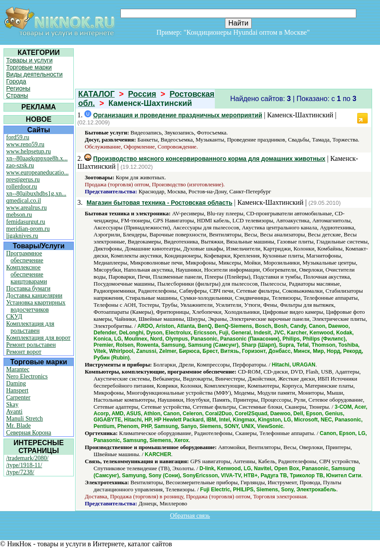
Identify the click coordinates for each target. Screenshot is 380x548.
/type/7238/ (20, 472)
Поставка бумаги (28, 288)
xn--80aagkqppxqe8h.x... (37, 158)
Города (16, 81)
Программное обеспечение (24, 257)
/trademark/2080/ (27, 458)
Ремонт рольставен (31, 344)
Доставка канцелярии (34, 295)
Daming (16, 383)
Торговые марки (29, 67)
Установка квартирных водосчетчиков (35, 306)
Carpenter (18, 397)
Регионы (18, 88)
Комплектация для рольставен (30, 327)
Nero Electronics (26, 376)
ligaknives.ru (22, 235)
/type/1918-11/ (24, 465)
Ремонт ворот (23, 351)
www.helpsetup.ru (28, 151)
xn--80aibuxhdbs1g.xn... (36, 193)
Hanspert (17, 390)
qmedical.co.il (23, 200)
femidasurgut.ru (25, 221)
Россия (142, 94)
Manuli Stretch (24, 418)
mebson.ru (19, 214)
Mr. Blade (18, 425)
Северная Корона (28, 432)
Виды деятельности (34, 74)
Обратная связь (190, 515)
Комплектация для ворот (38, 337)
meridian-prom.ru (28, 228)
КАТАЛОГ (96, 94)
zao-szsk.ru (20, 165)
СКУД (14, 316)
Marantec (17, 369)
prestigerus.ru (23, 179)
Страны (17, 95)
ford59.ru (17, 137)
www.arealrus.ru (26, 207)
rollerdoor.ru (21, 186)
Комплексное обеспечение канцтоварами (26, 274)
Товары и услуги (29, 60)
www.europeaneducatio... (37, 172)
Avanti (14, 411)
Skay (12, 404)
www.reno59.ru (25, 144)
